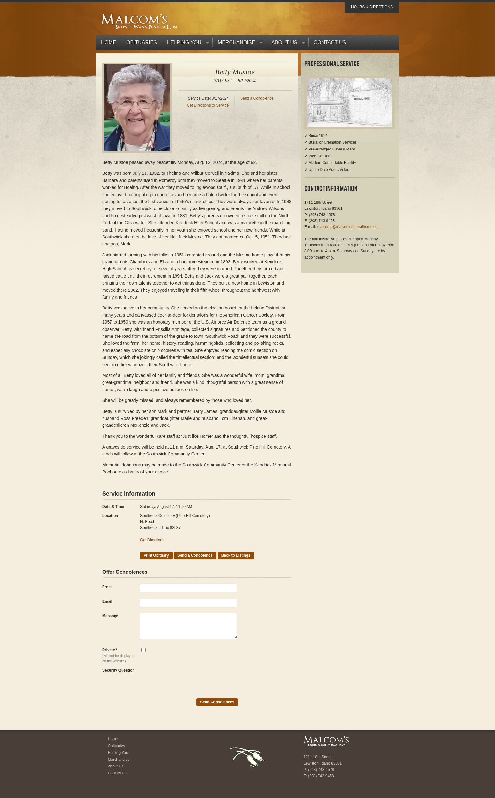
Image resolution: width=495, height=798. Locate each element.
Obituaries (141, 42)
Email (107, 601)
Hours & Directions (372, 7)
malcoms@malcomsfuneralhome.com (349, 227)
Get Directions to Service (208, 105)
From (107, 587)
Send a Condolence (256, 98)
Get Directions (152, 540)
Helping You (185, 44)
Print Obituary (156, 555)
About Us (285, 44)
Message (110, 616)
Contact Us (330, 42)
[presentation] (188, 679)
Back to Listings (236, 555)
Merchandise (238, 44)
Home (108, 42)
